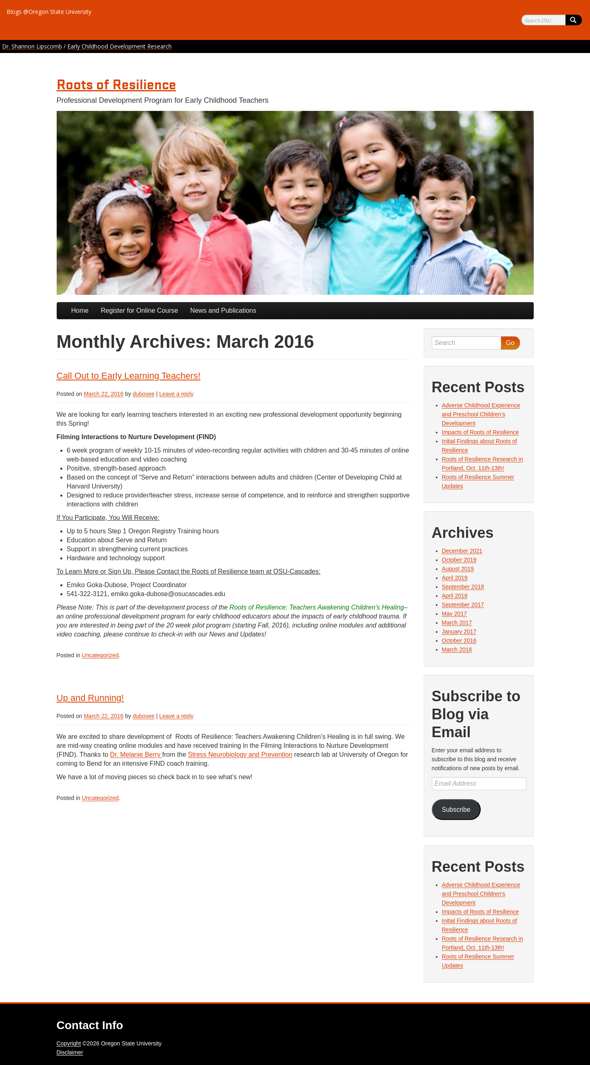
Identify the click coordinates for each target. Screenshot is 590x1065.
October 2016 (459, 640)
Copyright (69, 1043)
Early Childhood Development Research (119, 46)
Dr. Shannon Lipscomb (32, 46)
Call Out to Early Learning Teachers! (129, 376)
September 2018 (463, 586)
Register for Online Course (139, 310)
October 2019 (459, 560)
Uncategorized (100, 655)
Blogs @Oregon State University (49, 11)
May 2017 (454, 613)
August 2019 (458, 569)
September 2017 (463, 604)
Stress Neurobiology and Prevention (240, 754)
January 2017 (459, 631)
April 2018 (455, 595)
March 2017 (457, 622)
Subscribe (456, 809)
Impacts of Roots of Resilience (480, 432)
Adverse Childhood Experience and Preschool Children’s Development (481, 414)
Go (510, 342)
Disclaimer (70, 1052)
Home (80, 310)
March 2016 (457, 649)
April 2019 (455, 577)
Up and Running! (90, 698)
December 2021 (462, 551)
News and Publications (223, 310)
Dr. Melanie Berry (136, 754)
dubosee (144, 394)
